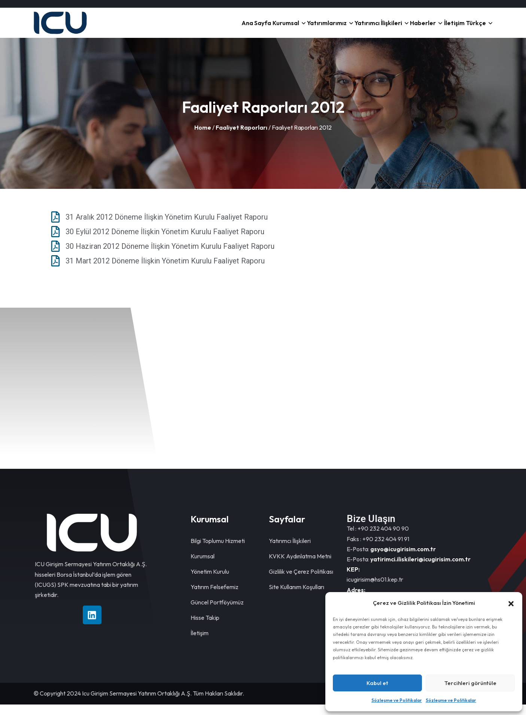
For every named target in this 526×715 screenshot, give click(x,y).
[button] (511, 603)
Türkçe (470, 28)
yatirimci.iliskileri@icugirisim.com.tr (420, 569)
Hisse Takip (205, 628)
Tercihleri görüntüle (470, 683)
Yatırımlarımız (273, 28)
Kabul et (377, 683)
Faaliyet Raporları (241, 138)
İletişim (437, 28)
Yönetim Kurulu (210, 582)
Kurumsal (220, 28)
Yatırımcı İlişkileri (337, 28)
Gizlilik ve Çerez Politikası (301, 582)
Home (202, 138)
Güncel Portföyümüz (217, 612)
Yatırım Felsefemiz (214, 597)
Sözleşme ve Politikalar (396, 700)
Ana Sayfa (179, 28)
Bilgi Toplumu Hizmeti (218, 551)
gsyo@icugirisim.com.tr (403, 559)
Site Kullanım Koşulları (296, 597)
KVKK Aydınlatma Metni (300, 566)
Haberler (394, 28)
